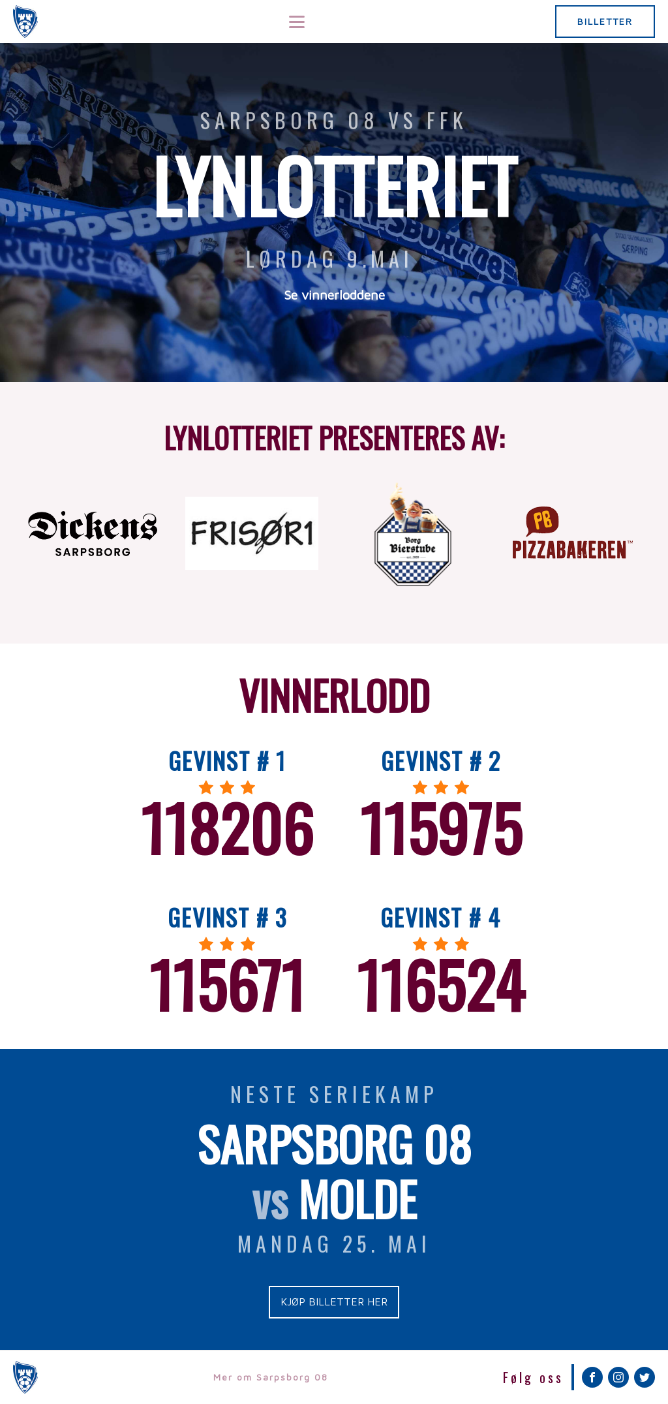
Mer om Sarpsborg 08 (270, 1376)
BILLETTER (605, 21)
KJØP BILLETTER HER (334, 1301)
